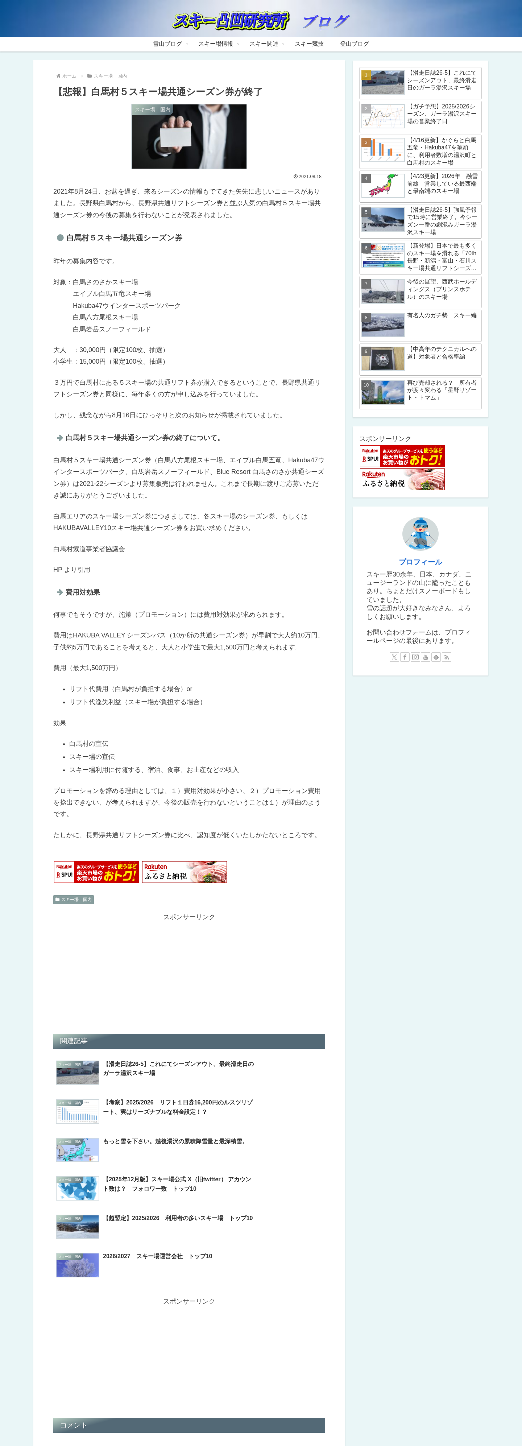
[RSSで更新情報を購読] (446, 657)
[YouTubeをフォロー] (425, 657)
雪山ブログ (192, 1423)
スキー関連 (263, 1423)
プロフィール (420, 562)
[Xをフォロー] (394, 657)
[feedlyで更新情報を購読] (436, 657)
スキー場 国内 (73, 899)
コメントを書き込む (189, 1363)
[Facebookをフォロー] (405, 657)
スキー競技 (296, 1423)
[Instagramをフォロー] (415, 657)
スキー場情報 (228, 1423)
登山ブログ (329, 1423)
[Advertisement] (189, 973)
